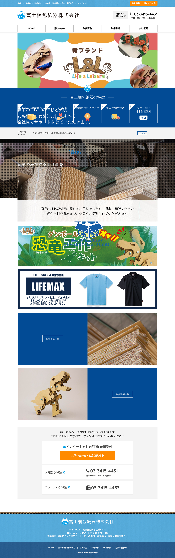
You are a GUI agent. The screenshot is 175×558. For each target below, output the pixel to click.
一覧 (141, 133)
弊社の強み (59, 28)
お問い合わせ (121, 547)
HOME (31, 28)
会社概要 (143, 28)
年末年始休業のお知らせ (63, 133)
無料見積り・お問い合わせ (142, 3)
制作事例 (115, 28)
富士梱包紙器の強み (66, 547)
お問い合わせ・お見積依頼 (86, 455)
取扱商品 (87, 28)
